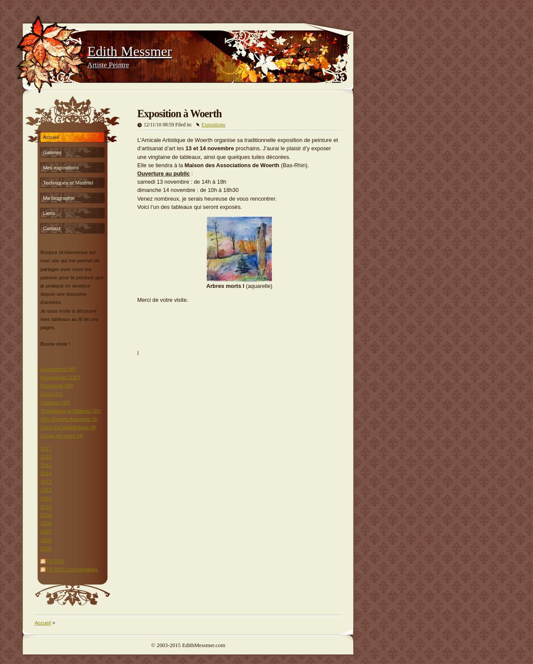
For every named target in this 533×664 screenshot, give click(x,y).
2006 (46, 540)
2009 (46, 515)
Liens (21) (51, 393)
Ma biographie (59, 198)
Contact (51, 228)
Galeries (52, 152)
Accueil (51, 137)
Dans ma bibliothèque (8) (68, 427)
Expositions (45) (58, 369)
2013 (46, 481)
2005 (46, 548)
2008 (46, 523)
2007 (46, 531)
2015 (46, 465)
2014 (46, 473)
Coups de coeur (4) (61, 435)
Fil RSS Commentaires (72, 569)
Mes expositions (61, 167)
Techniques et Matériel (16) (70, 410)
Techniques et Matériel (68, 182)
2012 (46, 489)
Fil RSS (55, 561)
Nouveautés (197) (60, 377)
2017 (46, 448)
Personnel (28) (56, 385)
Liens (49, 213)
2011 (46, 498)
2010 (46, 506)
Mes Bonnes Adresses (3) (69, 419)
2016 (46, 456)
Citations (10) (55, 402)
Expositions (213, 124)
